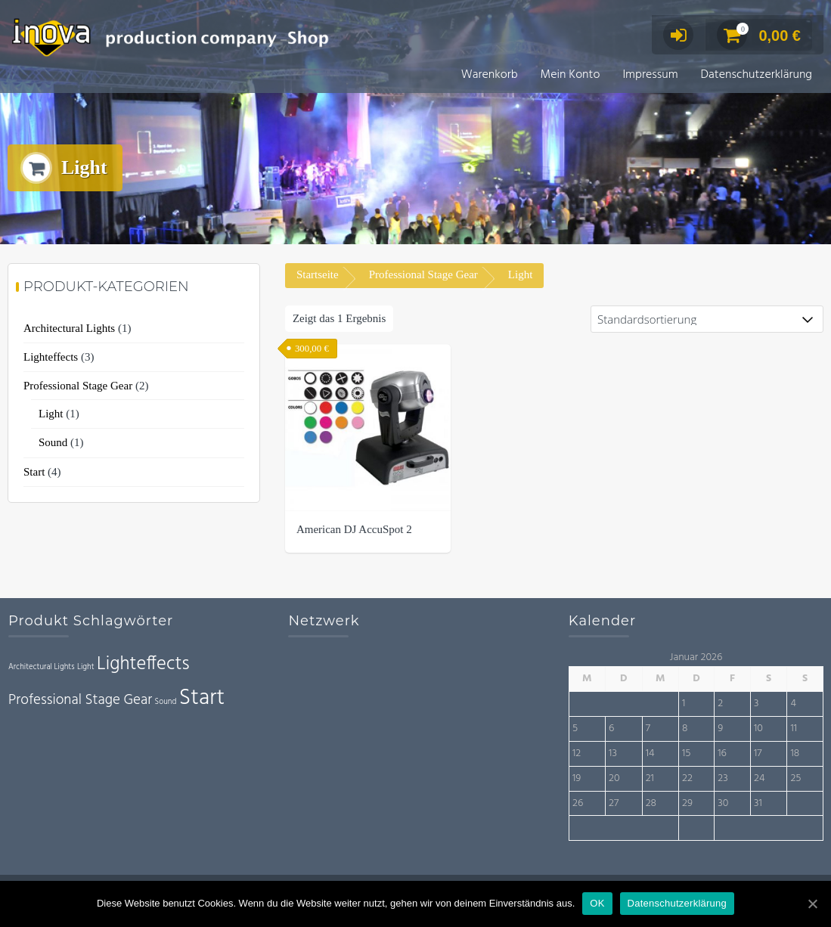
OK (597, 903)
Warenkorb (489, 75)
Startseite (317, 276)
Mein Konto (570, 75)
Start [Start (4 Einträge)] (202, 700)
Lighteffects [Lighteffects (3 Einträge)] (143, 666)
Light (51, 415)
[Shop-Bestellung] (707, 320)
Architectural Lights (69, 330)
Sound (53, 444)
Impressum (650, 75)
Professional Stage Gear (423, 276)
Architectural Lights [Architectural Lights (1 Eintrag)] (41, 668)
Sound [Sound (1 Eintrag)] (166, 703)
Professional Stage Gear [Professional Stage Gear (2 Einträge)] (80, 701)
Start (34, 473)
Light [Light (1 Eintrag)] (86, 668)
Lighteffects (50, 358)
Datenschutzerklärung (756, 75)
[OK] (812, 903)
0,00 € (759, 35)
